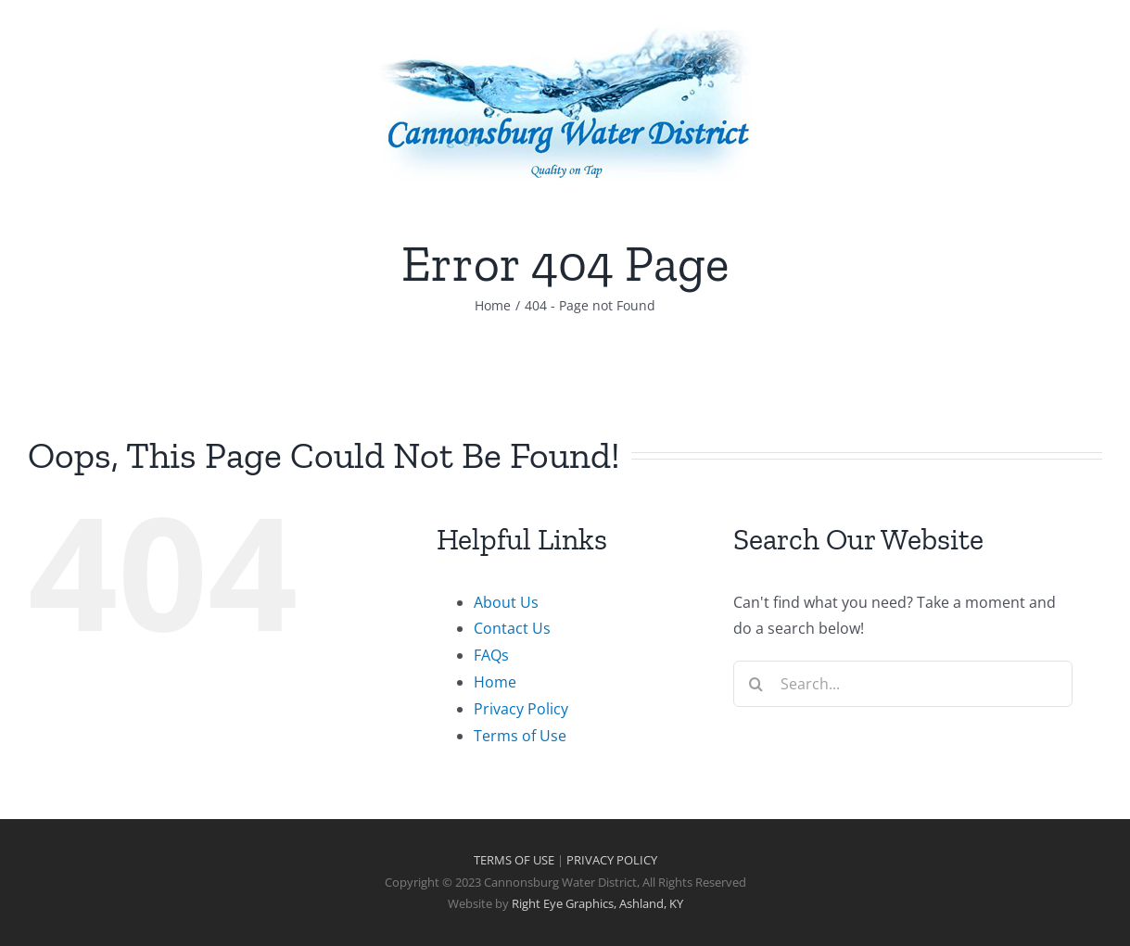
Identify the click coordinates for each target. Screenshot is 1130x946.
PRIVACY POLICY (611, 859)
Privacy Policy (521, 709)
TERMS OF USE (514, 859)
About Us (506, 602)
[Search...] (903, 684)
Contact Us (512, 628)
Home (495, 682)
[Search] (756, 684)
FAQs (491, 655)
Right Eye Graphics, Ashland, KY (597, 903)
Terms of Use (520, 735)
